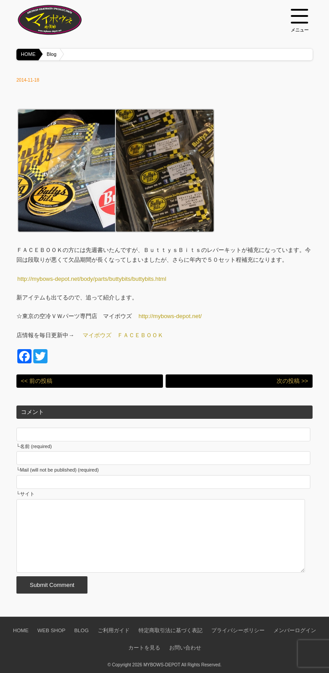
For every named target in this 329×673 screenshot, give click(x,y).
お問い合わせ (185, 647)
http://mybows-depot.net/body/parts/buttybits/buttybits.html (91, 278)
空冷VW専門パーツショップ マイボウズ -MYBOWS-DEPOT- (60, 19)
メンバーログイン (295, 630)
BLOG (81, 630)
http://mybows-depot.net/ (170, 316)
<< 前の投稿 (36, 381)
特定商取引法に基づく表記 (170, 630)
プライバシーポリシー (238, 630)
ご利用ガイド (114, 630)
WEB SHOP (51, 630)
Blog (51, 54)
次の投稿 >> (292, 381)
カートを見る (144, 647)
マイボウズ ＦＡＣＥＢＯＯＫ (123, 335)
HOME (28, 54)
